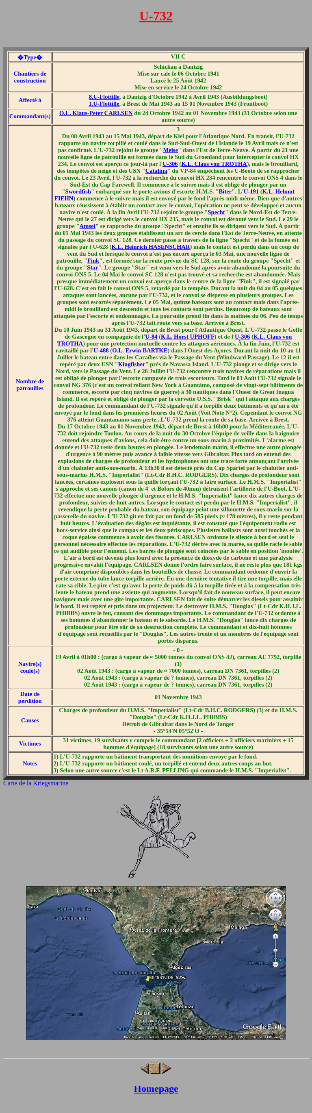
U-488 (100, 350)
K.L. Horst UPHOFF (187, 336)
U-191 (251, 191)
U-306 (170, 164)
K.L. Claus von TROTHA (214, 164)
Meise (170, 150)
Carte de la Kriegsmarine (35, 783)
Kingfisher (131, 364)
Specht (216, 212)
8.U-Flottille (104, 96)
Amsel (87, 226)
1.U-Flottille (104, 103)
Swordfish (78, 191)
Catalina (156, 170)
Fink (93, 260)
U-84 (151, 336)
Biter (225, 191)
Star (92, 267)
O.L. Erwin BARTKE (139, 350)
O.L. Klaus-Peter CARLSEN (96, 113)
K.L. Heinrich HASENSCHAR (150, 246)
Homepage (156, 1088)
